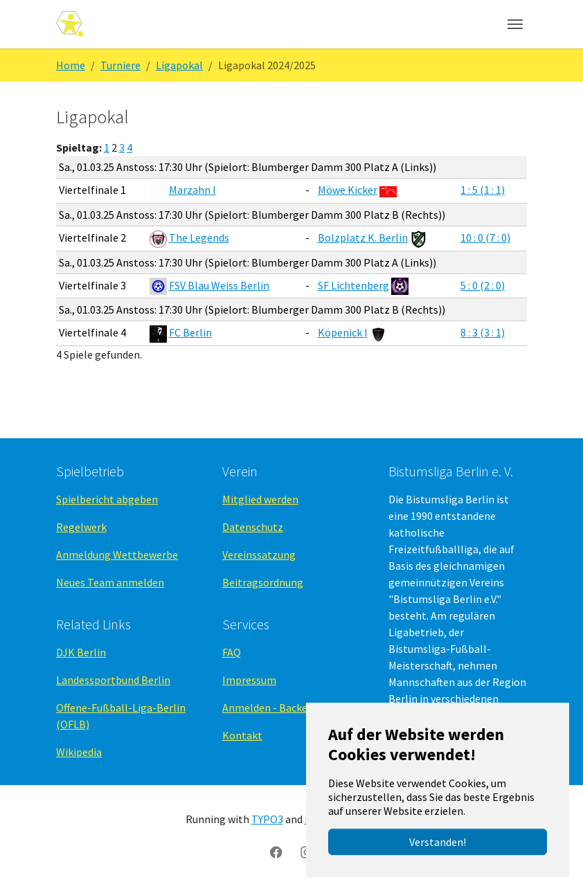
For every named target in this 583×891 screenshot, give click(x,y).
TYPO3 (267, 819)
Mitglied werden (260, 499)
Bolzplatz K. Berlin (363, 237)
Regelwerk (81, 527)
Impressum (249, 680)
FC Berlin (190, 332)
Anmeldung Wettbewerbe (117, 554)
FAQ (231, 652)
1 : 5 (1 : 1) (482, 190)
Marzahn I (192, 190)
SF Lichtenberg (353, 285)
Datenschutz (252, 527)
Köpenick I (343, 332)
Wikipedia (79, 752)
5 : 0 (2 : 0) (482, 285)
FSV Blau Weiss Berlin (219, 285)
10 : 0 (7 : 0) (485, 237)
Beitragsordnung (262, 582)
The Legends (199, 237)
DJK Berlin (81, 652)
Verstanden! (437, 842)
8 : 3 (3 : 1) (482, 332)
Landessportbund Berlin (113, 680)
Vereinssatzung (259, 554)
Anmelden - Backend (270, 707)
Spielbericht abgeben (107, 499)
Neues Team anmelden (110, 582)
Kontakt (242, 735)
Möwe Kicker (347, 190)
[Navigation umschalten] (515, 24)
